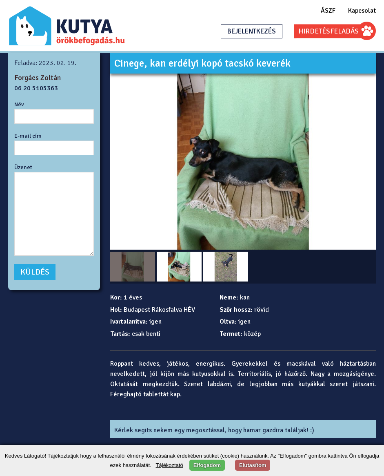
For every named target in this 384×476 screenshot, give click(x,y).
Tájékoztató (169, 465)
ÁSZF (328, 11)
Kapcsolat (362, 11)
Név (19, 104)
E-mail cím (28, 135)
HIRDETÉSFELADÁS (328, 31)
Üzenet (23, 167)
